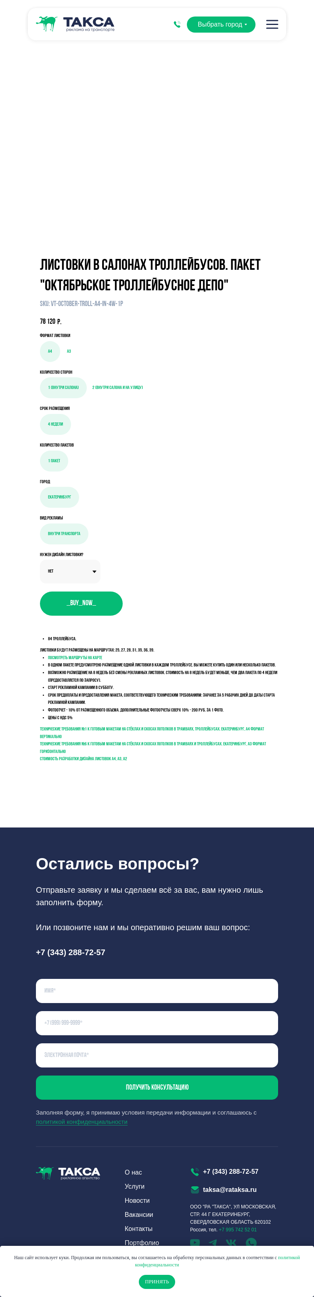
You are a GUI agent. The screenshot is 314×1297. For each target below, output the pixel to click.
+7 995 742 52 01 (238, 1230)
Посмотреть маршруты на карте (75, 658)
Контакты (139, 1228)
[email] (157, 1055)
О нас (133, 1172)
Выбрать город (220, 24)
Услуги (134, 1186)
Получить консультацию (157, 1088)
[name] (157, 991)
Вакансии (139, 1214)
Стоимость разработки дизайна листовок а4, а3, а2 (83, 759)
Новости (137, 1200)
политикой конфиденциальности (82, 1121)
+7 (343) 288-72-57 (230, 1171)
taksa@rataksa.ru (230, 1189)
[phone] (157, 1023)
